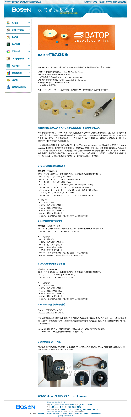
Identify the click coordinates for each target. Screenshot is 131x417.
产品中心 (94, 2)
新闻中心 (116, 2)
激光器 (14, 37)
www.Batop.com (79, 396)
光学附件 (15, 66)
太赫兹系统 (16, 73)
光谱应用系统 (17, 30)
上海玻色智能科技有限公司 (56, 402)
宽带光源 (15, 51)
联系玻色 (123, 2)
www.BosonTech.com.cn (54, 412)
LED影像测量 (17, 59)
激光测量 (15, 44)
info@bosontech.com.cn (87, 409)
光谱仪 (14, 23)
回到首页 (87, 2)
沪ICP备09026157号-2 (65, 416)
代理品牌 (101, 2)
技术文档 (109, 2)
